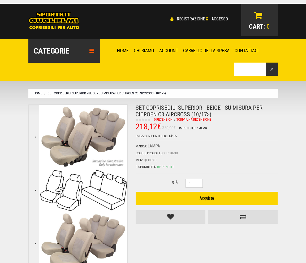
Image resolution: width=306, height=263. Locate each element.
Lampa (154, 145)
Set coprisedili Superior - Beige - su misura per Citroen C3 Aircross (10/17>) (107, 93)
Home (38, 93)
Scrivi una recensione (193, 119)
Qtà (175, 182)
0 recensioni (163, 119)
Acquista (207, 197)
